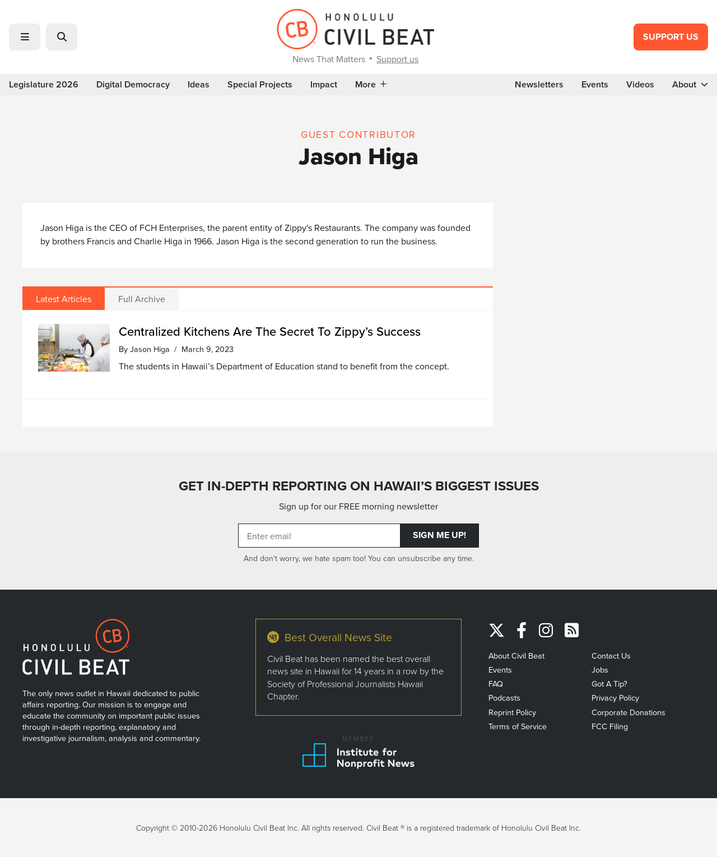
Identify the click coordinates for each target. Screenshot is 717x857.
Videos (640, 84)
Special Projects (259, 84)
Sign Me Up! (439, 535)
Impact (323, 84)
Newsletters (539, 84)
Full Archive (141, 299)
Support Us (671, 36)
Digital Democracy (133, 84)
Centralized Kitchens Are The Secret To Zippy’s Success (271, 331)
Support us (397, 59)
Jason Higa (150, 349)
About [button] (690, 84)
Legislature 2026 (43, 84)
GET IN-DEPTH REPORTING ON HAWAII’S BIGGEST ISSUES (359, 486)
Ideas (198, 84)
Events (594, 84)
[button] (24, 37)
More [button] (371, 84)
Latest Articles (63, 299)
